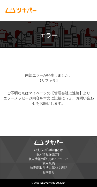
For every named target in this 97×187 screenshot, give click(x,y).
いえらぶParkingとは (48, 150)
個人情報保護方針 (48, 154)
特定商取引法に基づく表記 (48, 168)
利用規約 (48, 163)
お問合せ (48, 172)
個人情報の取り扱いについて (48, 159)
